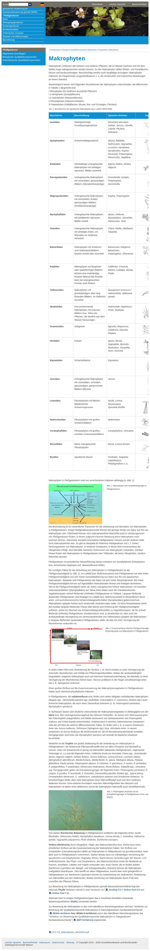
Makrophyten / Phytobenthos (98, 50)
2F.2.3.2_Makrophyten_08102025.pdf (70, 932)
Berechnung (9, 40)
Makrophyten (113, 50)
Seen (5, 19)
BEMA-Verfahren (62, 913)
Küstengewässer (11, 26)
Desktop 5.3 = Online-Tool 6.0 (124, 890)
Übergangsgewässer (13, 22)
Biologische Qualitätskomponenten (19, 57)
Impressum (44, 942)
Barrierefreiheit (139, 4)
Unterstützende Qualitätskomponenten (21, 60)
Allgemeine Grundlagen (14, 53)
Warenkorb (97, 4)
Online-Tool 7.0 (60, 893)
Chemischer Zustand (13, 33)
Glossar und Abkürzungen (15, 36)
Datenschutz (58, 942)
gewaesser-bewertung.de (15, 8)
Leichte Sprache (117, 4)
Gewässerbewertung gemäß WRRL (20, 12)
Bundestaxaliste (10, 29)
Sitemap (70, 942)
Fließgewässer (11, 15)
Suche (6, 4)
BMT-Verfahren (84, 920)
